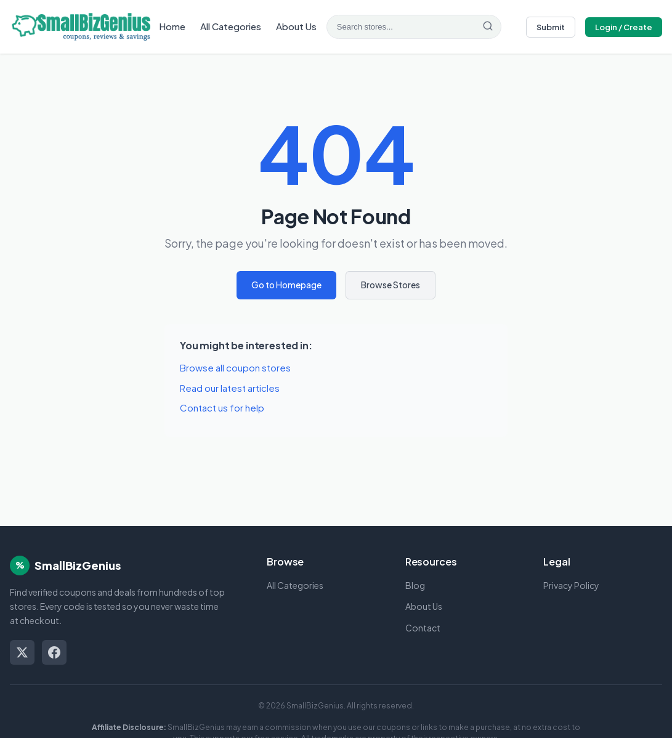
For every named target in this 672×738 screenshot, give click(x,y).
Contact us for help (222, 407)
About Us (296, 26)
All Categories (230, 26)
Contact (422, 627)
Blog (415, 585)
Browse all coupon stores (235, 367)
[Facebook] (54, 652)
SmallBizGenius (77, 565)
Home (172, 26)
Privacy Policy (571, 585)
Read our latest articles (230, 388)
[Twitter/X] (22, 652)
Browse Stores (390, 284)
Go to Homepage (286, 284)
